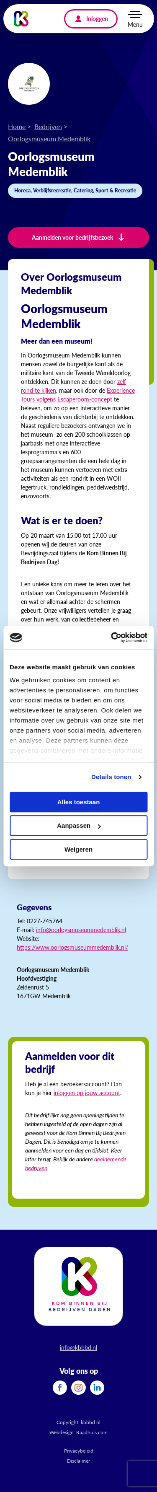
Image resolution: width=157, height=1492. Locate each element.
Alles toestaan (78, 802)
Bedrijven (48, 126)
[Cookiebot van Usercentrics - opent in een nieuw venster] (111, 637)
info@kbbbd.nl (78, 1347)
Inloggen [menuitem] (97, 18)
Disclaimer (78, 1460)
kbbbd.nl (90, 1422)
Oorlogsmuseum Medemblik (49, 138)
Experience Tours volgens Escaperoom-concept (78, 394)
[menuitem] (60, 1388)
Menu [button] (135, 24)
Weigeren (78, 849)
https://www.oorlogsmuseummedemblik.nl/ (72, 947)
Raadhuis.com (92, 1432)
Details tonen (111, 776)
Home (17, 126)
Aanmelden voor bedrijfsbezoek (72, 237)
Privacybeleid (78, 1450)
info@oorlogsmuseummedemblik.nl (81, 929)
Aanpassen (78, 825)
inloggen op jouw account (87, 1092)
